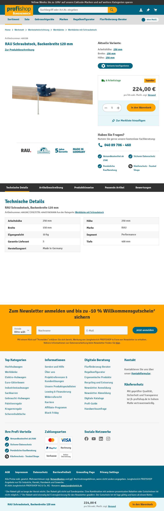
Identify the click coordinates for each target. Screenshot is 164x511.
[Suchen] (112, 10)
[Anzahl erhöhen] (118, 108)
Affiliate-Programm (56, 407)
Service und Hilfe (54, 366)
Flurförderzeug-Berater (97, 366)
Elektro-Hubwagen (15, 377)
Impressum (21, 472)
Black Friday (52, 412)
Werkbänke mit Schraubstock (89, 212)
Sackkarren (11, 393)
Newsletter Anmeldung (97, 387)
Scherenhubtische (15, 414)
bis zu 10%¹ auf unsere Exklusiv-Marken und (73, 2)
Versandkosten (57, 479)
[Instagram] (108, 439)
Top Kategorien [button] (15, 360)
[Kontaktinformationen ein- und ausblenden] (8, 503)
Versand (152, 95)
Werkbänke (11, 372)
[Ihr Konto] (141, 10)
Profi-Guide (90, 403)
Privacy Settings (109, 472)
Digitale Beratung (97, 360)
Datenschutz (40, 472)
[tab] (17, 187)
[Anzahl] (112, 108)
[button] (101, 361)
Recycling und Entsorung (98, 382)
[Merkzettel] (148, 10)
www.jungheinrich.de (71, 485)
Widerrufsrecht (53, 397)
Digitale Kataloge (94, 398)
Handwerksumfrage (95, 408)
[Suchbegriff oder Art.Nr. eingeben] (73, 10)
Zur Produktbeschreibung (19, 49)
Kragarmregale (13, 408)
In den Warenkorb (141, 107)
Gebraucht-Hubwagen (17, 398)
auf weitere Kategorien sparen (116, 2)
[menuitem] (141, 10)
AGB (7, 472)
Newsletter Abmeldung (97, 393)
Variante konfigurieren (115, 66)
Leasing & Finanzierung (58, 391)
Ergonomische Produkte (97, 377)
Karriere (49, 402)
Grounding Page (85, 472)
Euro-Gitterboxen (14, 382)
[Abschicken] (145, 330)
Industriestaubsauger (17, 387)
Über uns (50, 372)
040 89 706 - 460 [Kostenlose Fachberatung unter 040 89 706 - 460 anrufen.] (114, 145)
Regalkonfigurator (94, 372)
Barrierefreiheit (62, 472)
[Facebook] (86, 439)
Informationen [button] (55, 360)
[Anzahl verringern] (105, 108)
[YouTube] (94, 439)
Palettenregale (13, 403)
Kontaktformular (140, 373)
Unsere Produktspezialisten (60, 386)
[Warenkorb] (155, 10)
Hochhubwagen (14, 366)
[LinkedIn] (101, 439)
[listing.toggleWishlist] (128, 121)
